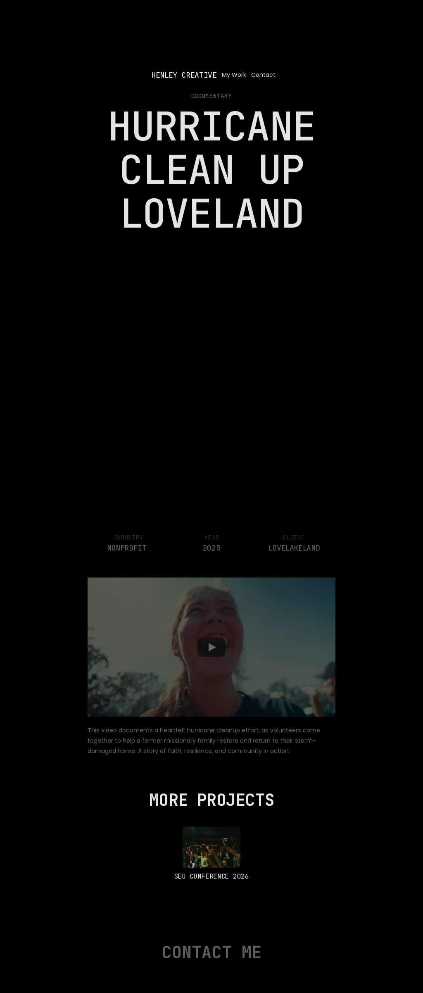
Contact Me (211, 956)
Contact (264, 75)
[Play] (211, 651)
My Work (234, 75)
